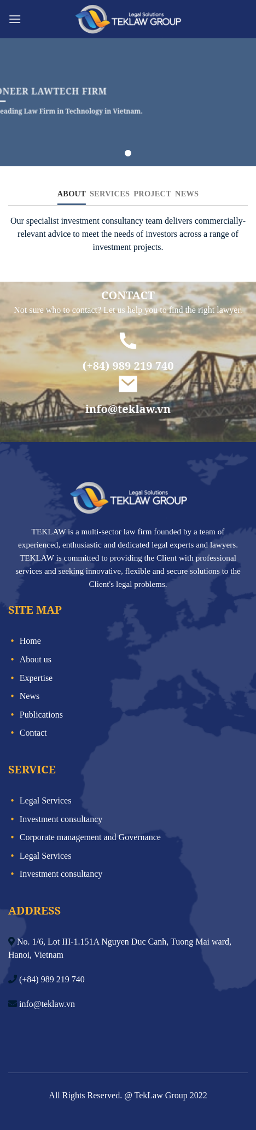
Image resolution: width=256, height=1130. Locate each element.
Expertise (36, 678)
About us (35, 659)
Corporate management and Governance (90, 837)
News (29, 696)
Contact (33, 732)
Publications (41, 714)
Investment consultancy (61, 819)
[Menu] (14, 18)
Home (30, 640)
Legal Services (46, 800)
